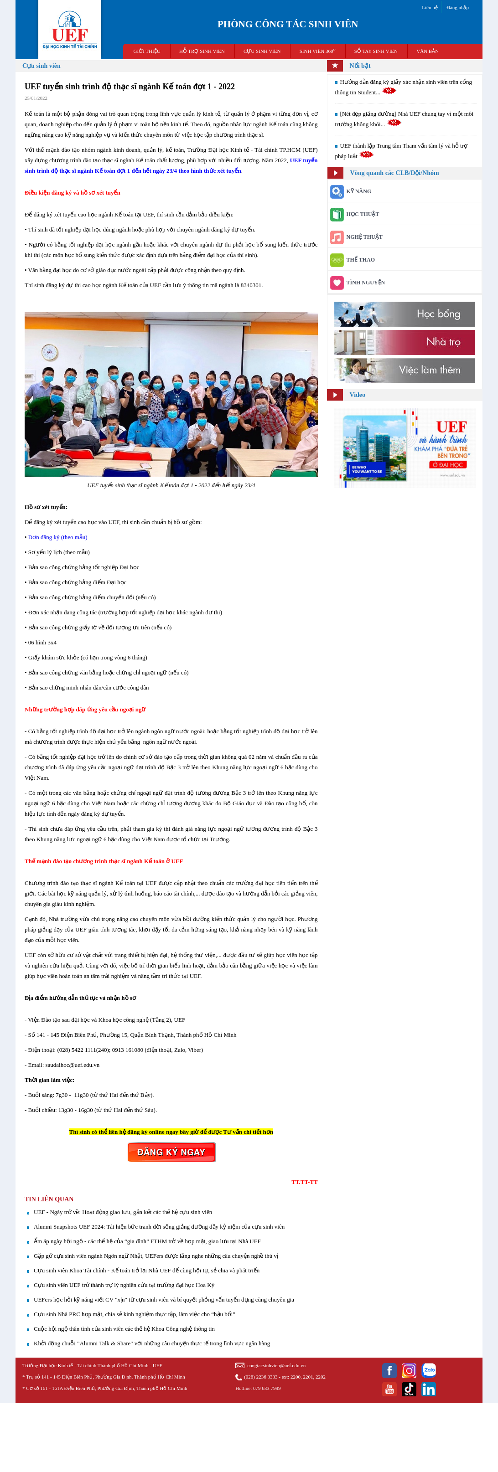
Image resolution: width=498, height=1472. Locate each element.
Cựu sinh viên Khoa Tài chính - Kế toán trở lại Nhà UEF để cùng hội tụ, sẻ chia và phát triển (146, 1270)
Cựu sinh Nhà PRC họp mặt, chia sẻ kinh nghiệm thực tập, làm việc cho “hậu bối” (134, 1314)
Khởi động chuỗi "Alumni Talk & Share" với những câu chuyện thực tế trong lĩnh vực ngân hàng (152, 1343)
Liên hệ (429, 7)
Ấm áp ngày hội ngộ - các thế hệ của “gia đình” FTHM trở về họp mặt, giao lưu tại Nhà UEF (147, 1241)
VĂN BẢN (427, 51)
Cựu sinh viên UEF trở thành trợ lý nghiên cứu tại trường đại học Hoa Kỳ (124, 1285)
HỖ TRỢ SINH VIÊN (202, 51)
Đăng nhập (457, 7)
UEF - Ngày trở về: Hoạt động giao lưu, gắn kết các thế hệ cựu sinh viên (123, 1212)
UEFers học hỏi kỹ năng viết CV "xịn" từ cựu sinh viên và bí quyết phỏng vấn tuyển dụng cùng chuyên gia (164, 1299)
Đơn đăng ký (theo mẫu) (57, 537)
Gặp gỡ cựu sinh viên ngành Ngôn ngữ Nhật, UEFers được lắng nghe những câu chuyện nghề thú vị (156, 1255)
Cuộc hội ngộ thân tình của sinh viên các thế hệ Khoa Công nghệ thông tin (124, 1328)
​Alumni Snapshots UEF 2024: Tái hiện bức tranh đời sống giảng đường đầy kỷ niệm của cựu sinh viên (159, 1226)
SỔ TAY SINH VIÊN (376, 51)
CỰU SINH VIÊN (262, 51)
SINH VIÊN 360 (318, 51)
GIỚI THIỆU (147, 51)
